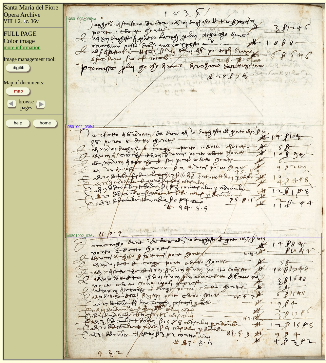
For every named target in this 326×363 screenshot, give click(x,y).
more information (22, 47)
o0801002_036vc (81, 235)
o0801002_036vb (80, 126)
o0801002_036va (81, 18)
